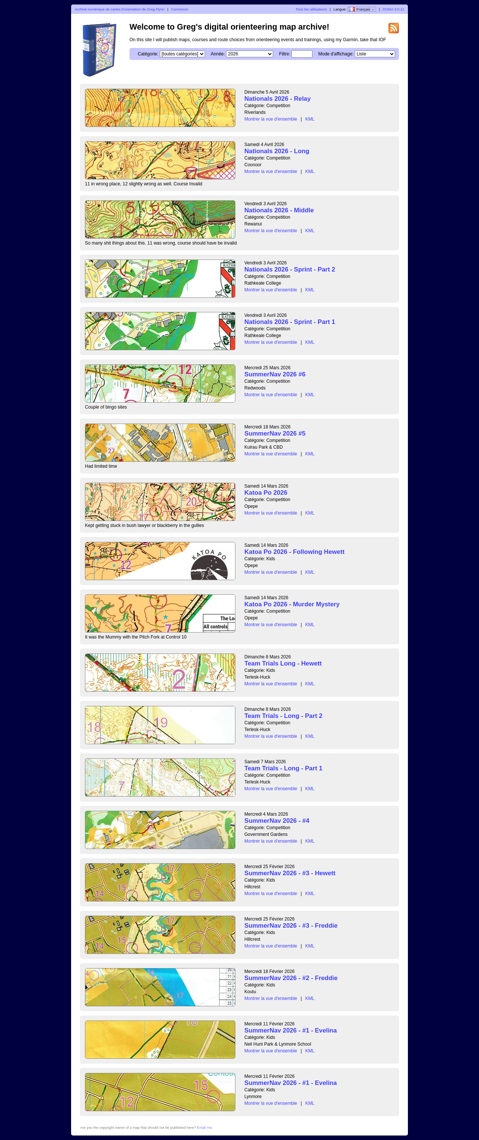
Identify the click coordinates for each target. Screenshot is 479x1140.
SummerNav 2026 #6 (274, 374)
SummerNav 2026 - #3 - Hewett (289, 873)
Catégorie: (148, 54)
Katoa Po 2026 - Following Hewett (294, 551)
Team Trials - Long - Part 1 (283, 768)
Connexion (179, 9)
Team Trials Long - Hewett (283, 663)
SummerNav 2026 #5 (274, 433)
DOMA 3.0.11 (394, 9)
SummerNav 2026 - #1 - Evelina (290, 1030)
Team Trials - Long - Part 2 (283, 715)
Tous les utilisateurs (311, 9)
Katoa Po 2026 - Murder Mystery (292, 604)
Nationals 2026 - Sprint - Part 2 (289, 269)
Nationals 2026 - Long (276, 151)
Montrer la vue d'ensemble (270, 119)
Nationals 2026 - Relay (277, 98)
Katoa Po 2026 (265, 492)
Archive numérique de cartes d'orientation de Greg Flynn (120, 9)
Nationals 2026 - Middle (279, 210)
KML (310, 119)
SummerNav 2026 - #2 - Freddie (291, 978)
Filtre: (284, 54)
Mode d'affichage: (336, 54)
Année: (218, 54)
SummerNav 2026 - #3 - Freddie (291, 925)
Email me (204, 1127)
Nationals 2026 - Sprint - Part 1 (289, 321)
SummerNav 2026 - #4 (276, 820)
